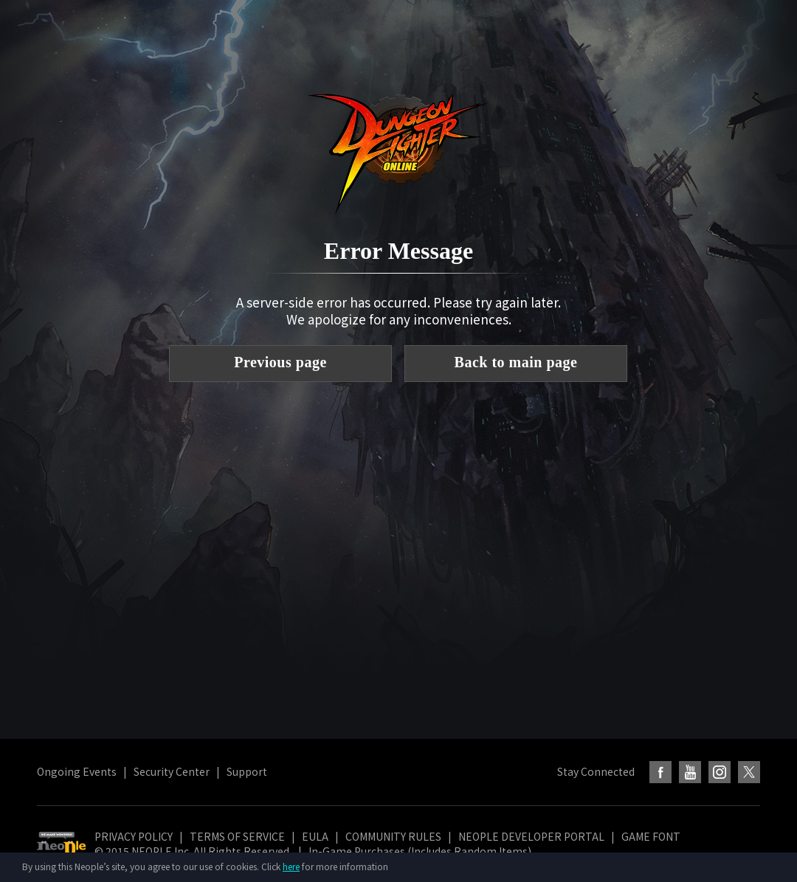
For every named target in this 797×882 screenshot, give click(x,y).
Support (247, 771)
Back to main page (516, 362)
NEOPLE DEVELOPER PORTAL (531, 836)
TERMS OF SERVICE (237, 836)
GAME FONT (650, 836)
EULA (315, 836)
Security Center (172, 771)
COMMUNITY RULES (393, 836)
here (291, 866)
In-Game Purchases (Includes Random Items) (419, 851)
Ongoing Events (77, 771)
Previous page (280, 362)
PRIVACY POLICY (133, 836)
